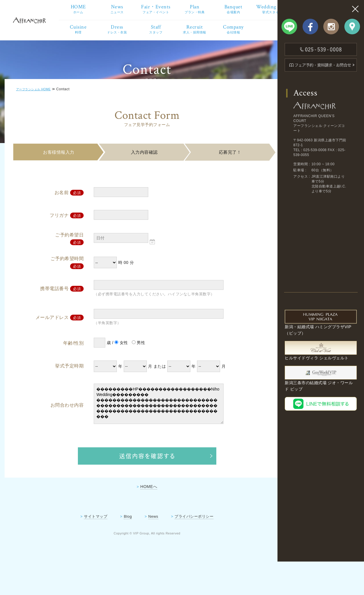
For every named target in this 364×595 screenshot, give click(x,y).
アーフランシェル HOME (39, 120)
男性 (137, 372)
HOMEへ (140, 516)
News (145, 546)
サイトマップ (87, 546)
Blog (120, 546)
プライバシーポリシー (185, 546)
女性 (120, 372)
